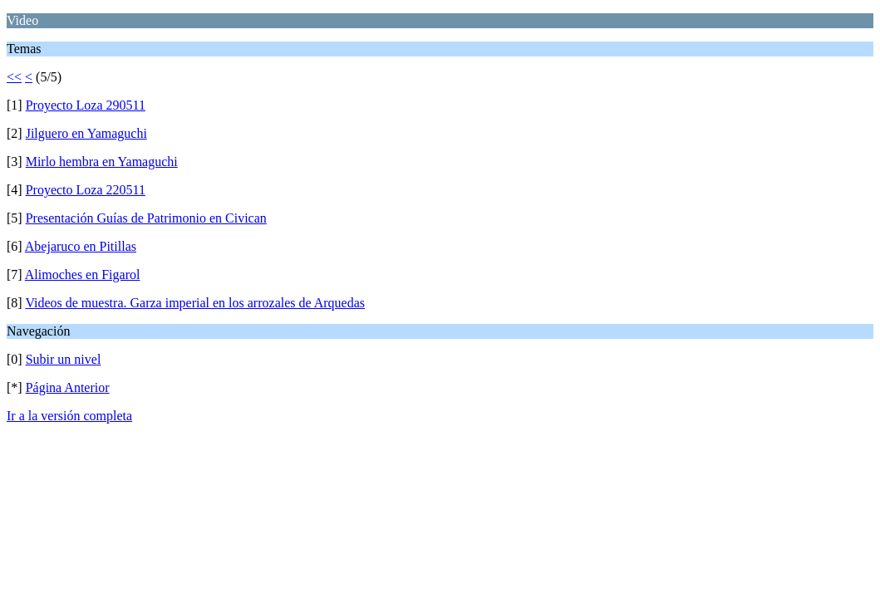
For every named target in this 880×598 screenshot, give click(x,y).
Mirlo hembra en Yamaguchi (102, 161)
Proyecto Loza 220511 (85, 190)
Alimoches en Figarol (82, 274)
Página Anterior (68, 387)
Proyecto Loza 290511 (85, 105)
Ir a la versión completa (69, 416)
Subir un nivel (63, 359)
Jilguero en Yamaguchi (86, 133)
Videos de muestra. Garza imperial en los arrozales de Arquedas (195, 303)
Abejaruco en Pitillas (80, 246)
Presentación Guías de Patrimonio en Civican (146, 218)
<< (14, 77)
